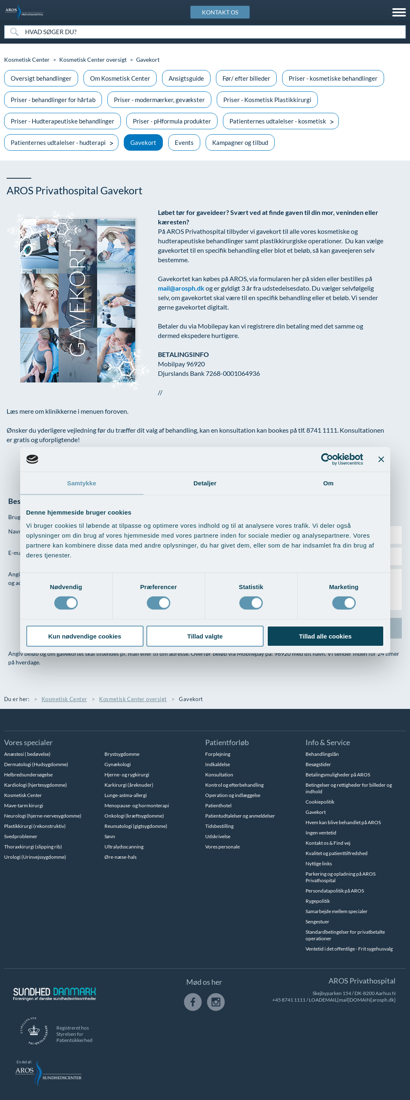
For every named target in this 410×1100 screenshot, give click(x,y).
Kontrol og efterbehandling (234, 785)
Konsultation (219, 774)
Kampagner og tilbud (240, 142)
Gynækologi (117, 764)
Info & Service (328, 742)
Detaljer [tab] (205, 483)
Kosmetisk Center (27, 59)
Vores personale (222, 847)
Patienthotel (218, 805)
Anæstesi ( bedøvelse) (27, 754)
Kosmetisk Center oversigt (93, 59)
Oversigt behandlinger (41, 78)
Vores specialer (28, 742)
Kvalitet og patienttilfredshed (337, 853)
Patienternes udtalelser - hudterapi (58, 142)
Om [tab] (328, 483)
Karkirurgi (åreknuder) (128, 785)
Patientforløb (227, 742)
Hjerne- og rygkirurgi (126, 774)
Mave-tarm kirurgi (23, 805)
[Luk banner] (381, 459)
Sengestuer (317, 921)
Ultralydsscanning (124, 847)
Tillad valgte (204, 635)
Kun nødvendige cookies (84, 635)
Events (184, 142)
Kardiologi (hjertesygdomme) (35, 785)
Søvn (109, 836)
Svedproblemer (20, 836)
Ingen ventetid (321, 833)
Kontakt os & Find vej (328, 843)
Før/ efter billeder (246, 78)
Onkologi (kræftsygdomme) (134, 816)
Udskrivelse (217, 836)
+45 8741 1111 (289, 1000)
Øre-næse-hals (120, 857)
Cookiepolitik (320, 802)
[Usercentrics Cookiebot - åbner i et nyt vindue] (327, 459)
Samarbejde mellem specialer (337, 911)
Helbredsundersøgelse (28, 774)
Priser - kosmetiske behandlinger (333, 78)
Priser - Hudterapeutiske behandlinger (62, 121)
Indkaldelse (217, 764)
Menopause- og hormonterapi (136, 805)
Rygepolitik (318, 901)
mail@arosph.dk (181, 288)
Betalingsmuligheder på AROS (338, 774)
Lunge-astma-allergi (125, 795)
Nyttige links (319, 863)
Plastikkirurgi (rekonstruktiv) (35, 826)
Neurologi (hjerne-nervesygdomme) (42, 816)
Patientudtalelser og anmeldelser (240, 816)
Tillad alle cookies (325, 635)
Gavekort (143, 142)
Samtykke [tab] (81, 483)
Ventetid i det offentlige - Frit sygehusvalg (349, 949)
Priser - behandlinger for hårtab (53, 99)
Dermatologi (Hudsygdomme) (36, 764)
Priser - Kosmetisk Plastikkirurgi (267, 99)
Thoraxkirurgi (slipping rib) (33, 847)
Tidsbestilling (219, 826)
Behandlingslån (322, 754)
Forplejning (217, 754)
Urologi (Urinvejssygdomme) (35, 857)
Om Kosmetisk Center (120, 78)
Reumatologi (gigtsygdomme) (135, 826)
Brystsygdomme (121, 754)
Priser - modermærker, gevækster (159, 99)
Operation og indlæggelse (232, 795)
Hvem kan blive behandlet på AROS (343, 822)
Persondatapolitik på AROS (335, 891)
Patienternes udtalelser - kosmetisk (277, 121)
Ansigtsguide (186, 78)
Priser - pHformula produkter (172, 121)
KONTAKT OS (220, 12)
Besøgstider (318, 764)
